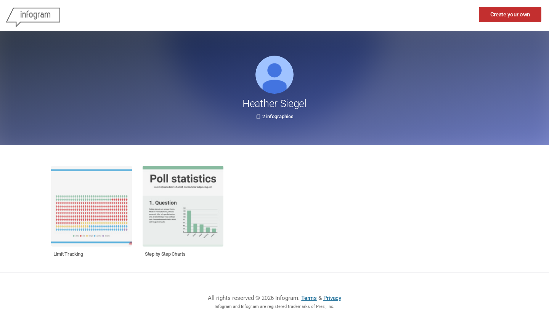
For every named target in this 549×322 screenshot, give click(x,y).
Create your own (510, 14)
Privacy (332, 298)
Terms (309, 298)
